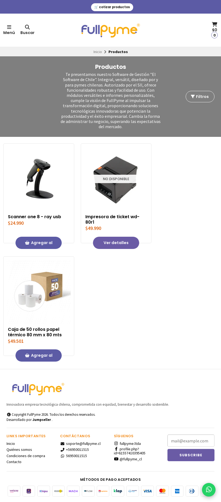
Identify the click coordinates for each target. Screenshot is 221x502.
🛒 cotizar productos (112, 7)
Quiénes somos (19, 449)
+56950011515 (74, 449)
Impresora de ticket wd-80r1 (112, 219)
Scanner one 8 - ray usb (34, 217)
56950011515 (73, 456)
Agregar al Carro (38, 244)
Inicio (98, 51)
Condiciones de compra (26, 456)
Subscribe (190, 455)
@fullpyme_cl (128, 459)
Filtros (199, 96)
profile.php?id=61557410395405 (129, 451)
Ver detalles (116, 242)
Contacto (14, 462)
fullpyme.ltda (127, 443)
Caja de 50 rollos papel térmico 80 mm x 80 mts (35, 332)
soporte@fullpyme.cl (80, 443)
